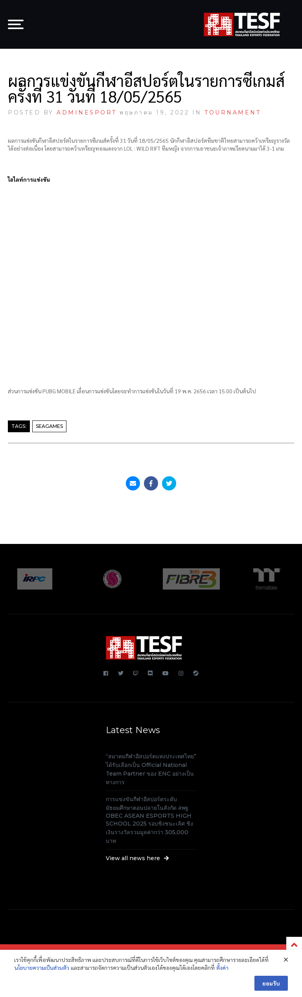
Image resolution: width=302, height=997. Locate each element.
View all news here (137, 858)
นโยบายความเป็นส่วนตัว (42, 967)
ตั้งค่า (222, 967)
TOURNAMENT (232, 112)
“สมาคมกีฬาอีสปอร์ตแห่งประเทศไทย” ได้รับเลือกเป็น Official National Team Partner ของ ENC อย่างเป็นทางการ (151, 769)
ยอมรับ (271, 983)
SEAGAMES (49, 426)
